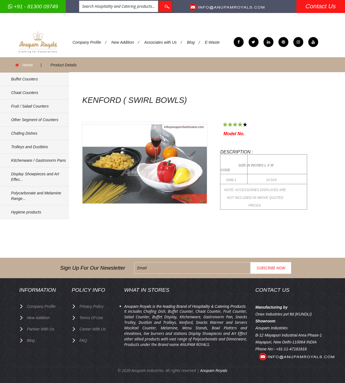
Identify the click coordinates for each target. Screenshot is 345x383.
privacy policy (92, 306)
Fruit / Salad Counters (30, 106)
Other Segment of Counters (34, 120)
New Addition (122, 42)
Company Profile (87, 42)
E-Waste (212, 42)
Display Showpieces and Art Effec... (35, 177)
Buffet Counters (24, 79)
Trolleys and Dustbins (29, 147)
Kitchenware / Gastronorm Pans (38, 160)
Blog (191, 42)
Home (28, 65)
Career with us (93, 329)
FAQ (83, 340)
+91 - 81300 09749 (33, 6)
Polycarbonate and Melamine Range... (36, 196)
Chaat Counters (24, 92)
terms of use (91, 318)
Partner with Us (40, 329)
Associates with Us (160, 42)
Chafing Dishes (24, 133)
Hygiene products (26, 212)
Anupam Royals (213, 370)
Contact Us (321, 6)
